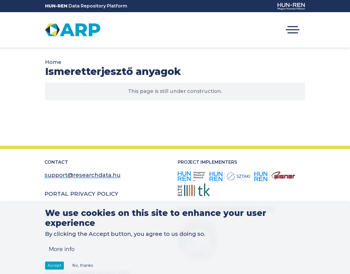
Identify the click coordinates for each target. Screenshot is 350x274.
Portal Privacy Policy (81, 194)
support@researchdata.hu (83, 175)
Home (53, 62)
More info (62, 253)
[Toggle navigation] (292, 29)
